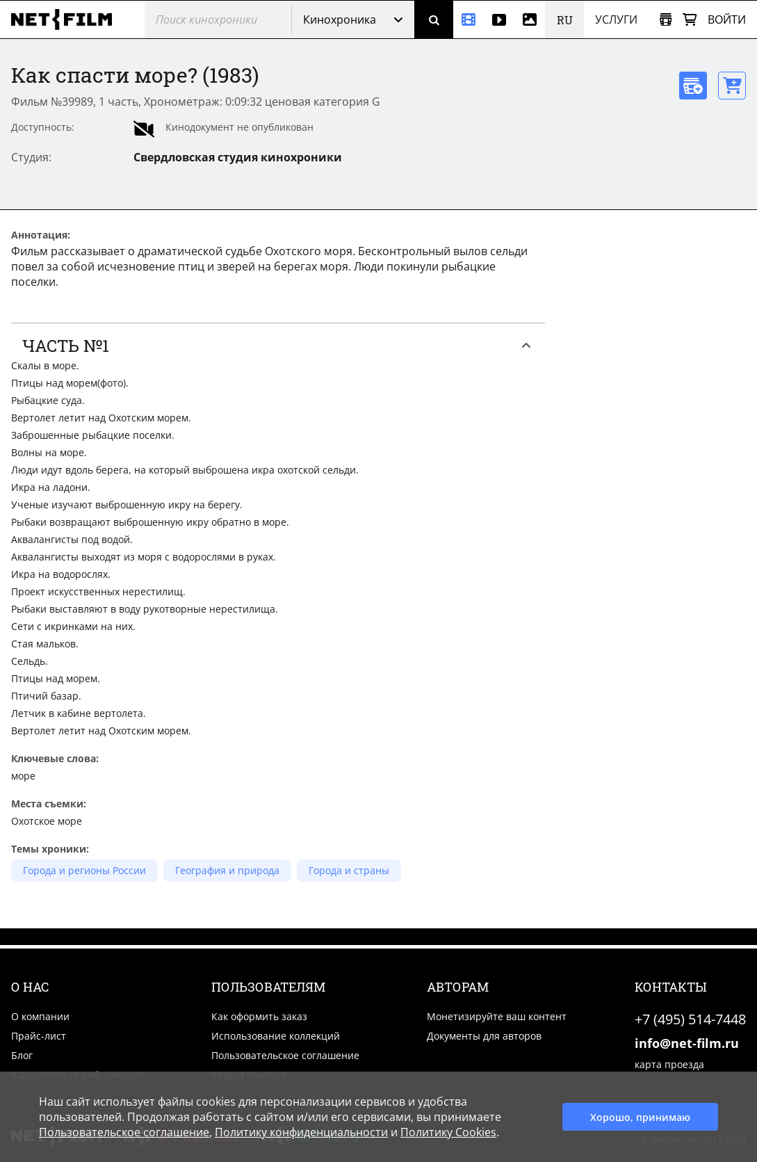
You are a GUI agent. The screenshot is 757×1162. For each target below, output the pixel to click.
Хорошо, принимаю (640, 1117)
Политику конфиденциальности (301, 1132)
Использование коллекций (275, 1035)
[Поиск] (433, 19)
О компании (40, 1016)
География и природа (227, 870)
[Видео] (499, 19)
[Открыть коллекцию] (665, 19)
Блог (22, 1055)
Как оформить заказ (259, 1016)
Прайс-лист (38, 1035)
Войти (727, 19)
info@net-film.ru (687, 1043)
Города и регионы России (84, 870)
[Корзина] (690, 19)
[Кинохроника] (468, 19)
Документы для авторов (484, 1035)
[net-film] (66, 19)
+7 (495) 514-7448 (690, 1019)
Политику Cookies (448, 1132)
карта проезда (669, 1064)
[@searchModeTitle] (213, 19)
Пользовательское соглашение (285, 1055)
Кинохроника (339, 19)
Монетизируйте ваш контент (497, 1016)
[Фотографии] (529, 19)
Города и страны (349, 870)
